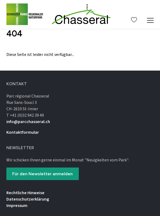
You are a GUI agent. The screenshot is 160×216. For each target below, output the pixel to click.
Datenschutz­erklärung (27, 199)
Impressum (16, 206)
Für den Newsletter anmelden (42, 173)
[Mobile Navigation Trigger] (150, 14)
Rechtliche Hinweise (25, 193)
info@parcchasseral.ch (28, 122)
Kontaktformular (22, 132)
